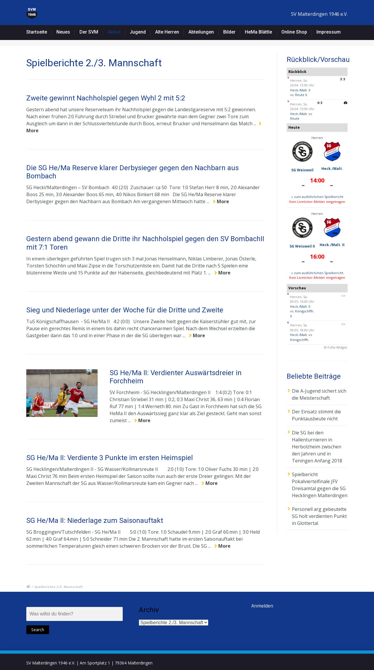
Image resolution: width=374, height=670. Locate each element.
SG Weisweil (302, 170)
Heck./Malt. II (300, 90)
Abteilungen (201, 32)
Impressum (328, 32)
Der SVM (88, 32)
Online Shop (294, 32)
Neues (63, 32)
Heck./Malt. (299, 114)
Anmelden (262, 606)
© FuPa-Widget (335, 347)
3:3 (342, 79)
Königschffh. (299, 339)
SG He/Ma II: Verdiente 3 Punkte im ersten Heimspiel (109, 458)
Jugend (138, 32)
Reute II (301, 95)
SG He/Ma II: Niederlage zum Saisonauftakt (94, 520)
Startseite (36, 32)
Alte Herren (167, 32)
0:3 (320, 102)
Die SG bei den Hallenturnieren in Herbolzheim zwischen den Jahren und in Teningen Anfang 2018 (317, 446)
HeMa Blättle (258, 32)
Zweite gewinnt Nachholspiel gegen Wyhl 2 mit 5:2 (105, 98)
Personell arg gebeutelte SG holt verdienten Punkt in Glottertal (319, 516)
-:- (343, 295)
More (223, 201)
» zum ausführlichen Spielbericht (317, 196)
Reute (294, 118)
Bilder (229, 32)
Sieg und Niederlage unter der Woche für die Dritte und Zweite (124, 310)
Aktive (114, 32)
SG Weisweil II (302, 246)
